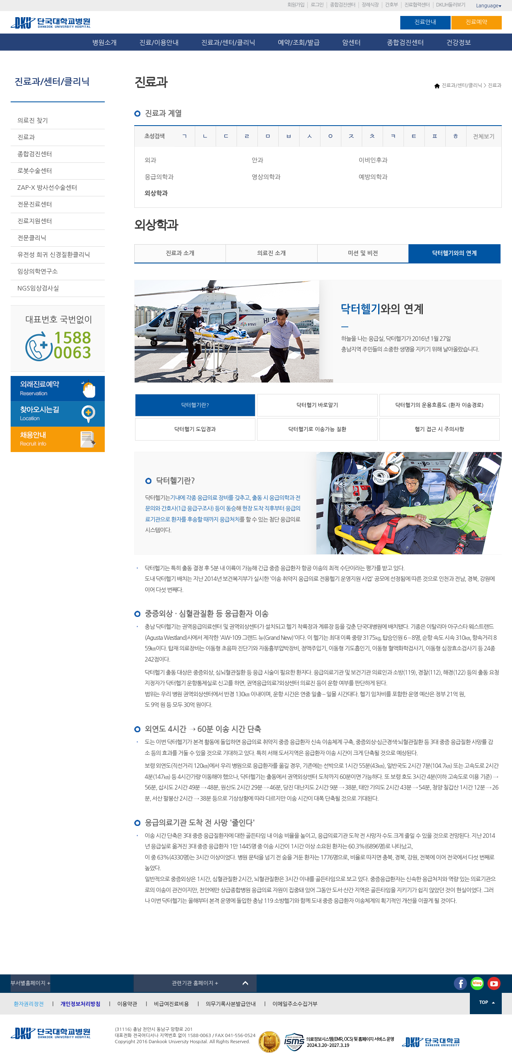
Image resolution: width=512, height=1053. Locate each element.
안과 (257, 160)
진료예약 (476, 22)
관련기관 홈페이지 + (195, 983)
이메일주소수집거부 (295, 1004)
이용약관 (127, 1004)
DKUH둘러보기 (450, 4)
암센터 (353, 42)
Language (488, 5)
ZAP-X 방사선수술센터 (47, 187)
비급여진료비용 (171, 1004)
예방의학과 (373, 177)
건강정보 (459, 42)
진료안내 (425, 22)
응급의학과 (159, 177)
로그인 (317, 4)
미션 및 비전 (363, 253)
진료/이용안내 (158, 42)
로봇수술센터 (35, 171)
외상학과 (156, 193)
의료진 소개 (271, 253)
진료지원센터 (35, 221)
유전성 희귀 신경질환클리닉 (54, 255)
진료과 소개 (180, 253)
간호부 (391, 4)
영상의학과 (266, 177)
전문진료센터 (35, 204)
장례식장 (370, 4)
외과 (150, 160)
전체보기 (484, 137)
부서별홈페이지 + (31, 983)
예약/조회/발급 (299, 42)
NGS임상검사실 (38, 288)
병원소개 (104, 42)
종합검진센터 (342, 4)
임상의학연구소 (38, 271)
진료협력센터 (417, 4)
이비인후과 (373, 160)
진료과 (26, 137)
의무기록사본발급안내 (231, 1004)
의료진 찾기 (33, 120)
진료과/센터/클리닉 (228, 42)
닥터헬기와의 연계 (454, 253)
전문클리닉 (32, 238)
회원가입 (295, 4)
